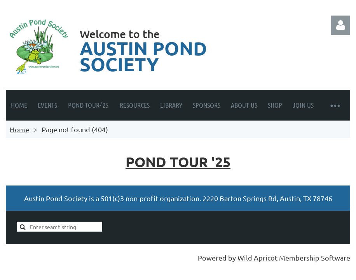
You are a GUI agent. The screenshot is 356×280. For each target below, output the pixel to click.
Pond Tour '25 (178, 161)
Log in (340, 25)
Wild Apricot (257, 258)
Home (19, 129)
